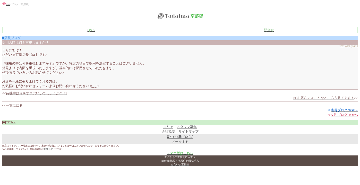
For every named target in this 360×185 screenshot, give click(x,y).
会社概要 (168, 131)
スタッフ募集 (187, 127)
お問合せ (48, 149)
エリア (168, 127)
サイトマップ (188, 131)
